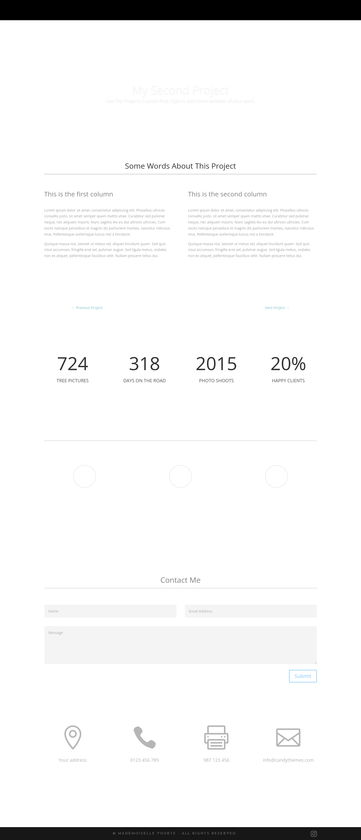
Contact (346, 10)
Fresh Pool (192, 530)
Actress (284, 530)
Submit (303, 676)
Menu (320, 10)
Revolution (89, 530)
